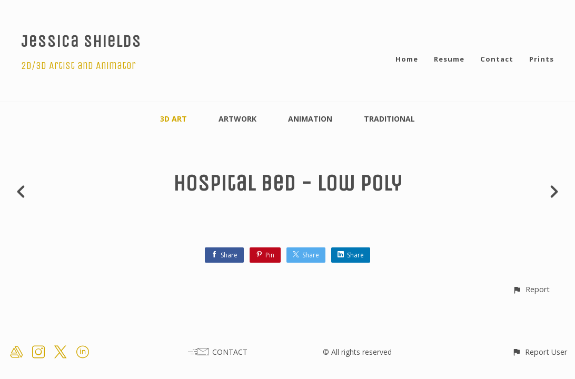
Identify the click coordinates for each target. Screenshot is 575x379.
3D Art (173, 119)
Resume (449, 59)
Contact (496, 59)
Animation (310, 119)
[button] (531, 289)
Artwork (237, 119)
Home (406, 59)
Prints (541, 59)
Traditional (389, 119)
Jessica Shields (81, 41)
